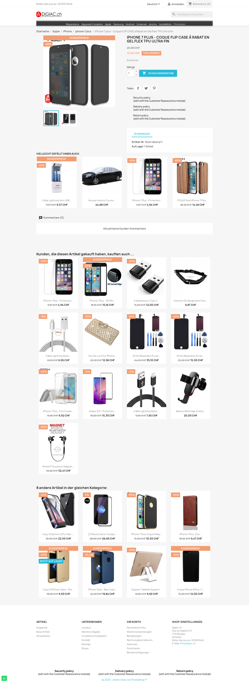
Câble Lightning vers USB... (56, 200)
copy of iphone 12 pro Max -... (58, 534)
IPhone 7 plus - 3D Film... (102, 300)
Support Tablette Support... (146, 589)
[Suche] (192, 14)
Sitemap (86, 644)
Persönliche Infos (136, 627)
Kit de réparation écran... (146, 355)
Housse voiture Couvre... (102, 200)
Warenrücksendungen (139, 631)
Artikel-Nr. (138, 142)
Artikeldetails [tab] (142, 133)
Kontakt (86, 640)
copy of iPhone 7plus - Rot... (58, 589)
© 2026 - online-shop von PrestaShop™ (124, 679)
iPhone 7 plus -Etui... (191, 534)
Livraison (86, 627)
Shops (85, 648)
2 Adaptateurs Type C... (146, 300)
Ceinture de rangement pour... (191, 300)
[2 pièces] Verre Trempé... (102, 534)
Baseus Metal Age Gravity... (190, 411)
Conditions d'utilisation (94, 635)
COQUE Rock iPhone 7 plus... (192, 200)
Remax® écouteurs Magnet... (58, 466)
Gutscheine (133, 648)
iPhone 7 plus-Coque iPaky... (146, 534)
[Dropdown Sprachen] (154, 4)
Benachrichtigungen (138, 652)
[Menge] (131, 73)
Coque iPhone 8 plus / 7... (190, 589)
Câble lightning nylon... (58, 355)
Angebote (41, 627)
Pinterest (154, 88)
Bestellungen (134, 635)
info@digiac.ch (188, 643)
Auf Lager (138, 146)
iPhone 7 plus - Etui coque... (58, 411)
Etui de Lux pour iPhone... (102, 355)
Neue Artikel (43, 631)
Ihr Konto (134, 622)
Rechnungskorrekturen (140, 640)
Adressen (132, 644)
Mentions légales (91, 631)
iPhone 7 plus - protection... (147, 200)
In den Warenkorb (158, 73)
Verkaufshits (43, 635)
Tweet (146, 88)
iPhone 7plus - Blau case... (102, 589)
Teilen (138, 88)
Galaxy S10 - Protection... (102, 411)
